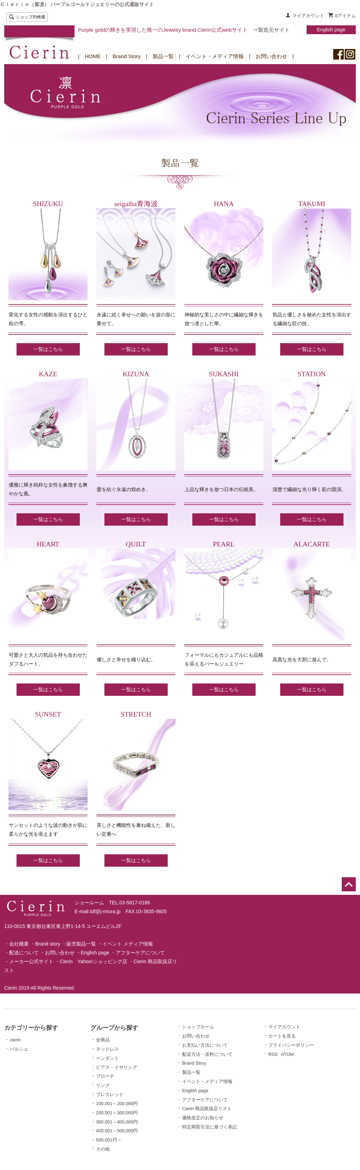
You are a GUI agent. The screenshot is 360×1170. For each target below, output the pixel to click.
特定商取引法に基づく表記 (209, 1126)
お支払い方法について (205, 1045)
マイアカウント (308, 15)
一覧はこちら (48, 349)
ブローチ (105, 1076)
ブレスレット (109, 1094)
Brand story (47, 944)
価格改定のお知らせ (202, 1117)
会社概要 (19, 944)
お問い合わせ (271, 56)
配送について (24, 952)
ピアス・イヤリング (116, 1067)
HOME (93, 56)
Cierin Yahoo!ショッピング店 (93, 961)
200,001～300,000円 (117, 1112)
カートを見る (282, 1036)
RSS (273, 1054)
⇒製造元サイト (271, 30)
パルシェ (19, 1049)
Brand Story (126, 56)
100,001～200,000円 (117, 1103)
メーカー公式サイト (31, 961)
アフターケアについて (140, 952)
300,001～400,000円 (117, 1122)
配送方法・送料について (207, 1054)
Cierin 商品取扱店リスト (207, 1108)
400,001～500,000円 (117, 1130)
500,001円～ (109, 1140)
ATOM (287, 1054)
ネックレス (107, 1049)
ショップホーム (198, 1026)
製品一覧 (163, 56)
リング (103, 1085)
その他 (103, 1149)
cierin (15, 1039)
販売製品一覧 (81, 944)
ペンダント (107, 1058)
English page (331, 29)
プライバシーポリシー (291, 1045)
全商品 (103, 1039)
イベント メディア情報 (127, 944)
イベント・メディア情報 (215, 56)
